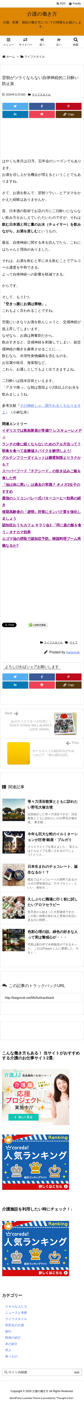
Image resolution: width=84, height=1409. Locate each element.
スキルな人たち (16, 1306)
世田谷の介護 (14, 1325)
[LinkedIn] (15, 114)
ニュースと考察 (16, 1312)
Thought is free (65, 1398)
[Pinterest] (69, 106)
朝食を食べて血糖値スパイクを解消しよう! (36, 451)
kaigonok (73, 652)
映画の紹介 (13, 1337)
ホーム (10, 56)
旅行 (8, 1331)
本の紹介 (11, 1344)
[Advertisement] (42, 140)
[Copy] (69, 114)
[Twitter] (15, 106)
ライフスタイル (34, 56)
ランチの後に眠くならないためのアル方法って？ (41, 444)
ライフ (73, 642)
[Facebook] (42, 106)
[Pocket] (42, 114)
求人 (8, 1350)
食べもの (11, 1356)
